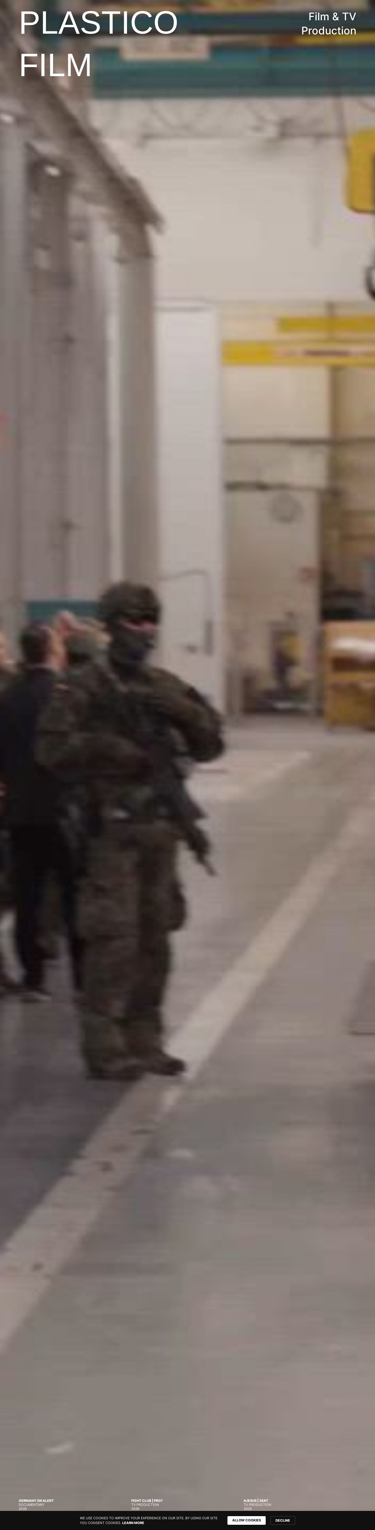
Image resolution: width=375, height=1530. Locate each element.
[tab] (70, 1505)
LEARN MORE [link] (133, 1523)
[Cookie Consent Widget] (187, 1520)
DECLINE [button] (283, 1520)
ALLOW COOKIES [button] (246, 1520)
